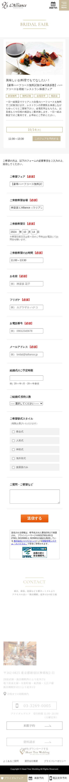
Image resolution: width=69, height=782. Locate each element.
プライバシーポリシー (55, 762)
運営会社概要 (31, 762)
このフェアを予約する (47, 138)
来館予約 (53, 5)
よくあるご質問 (11, 762)
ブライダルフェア (13, 778)
